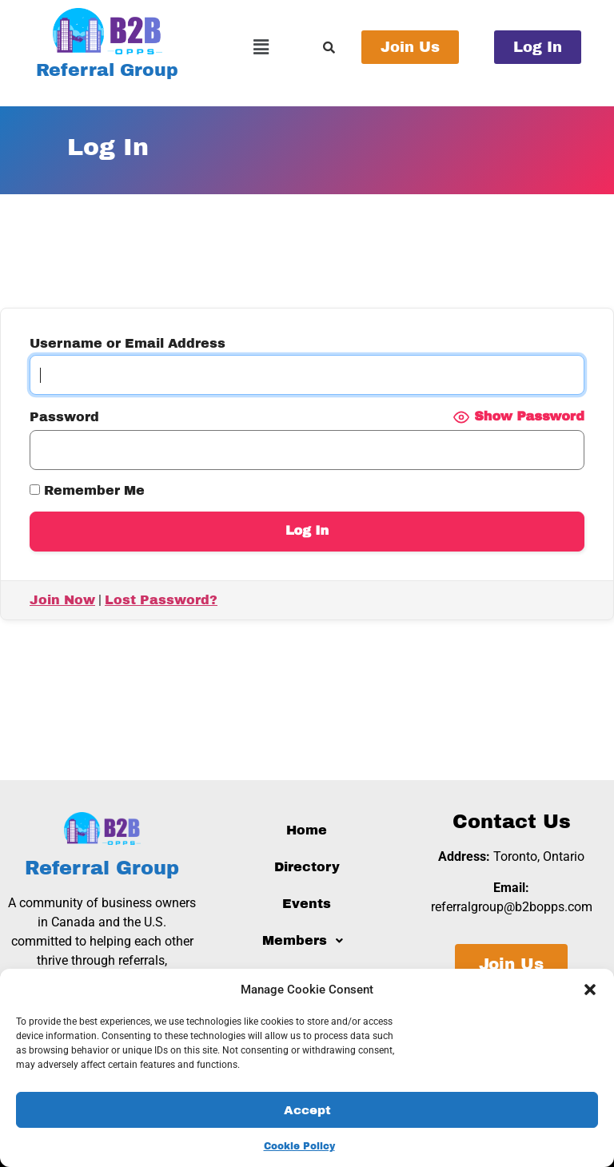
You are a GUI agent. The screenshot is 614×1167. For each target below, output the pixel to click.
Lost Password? (161, 600)
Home (306, 830)
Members (307, 940)
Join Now (62, 600)
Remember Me (87, 490)
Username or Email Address (127, 343)
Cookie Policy (299, 1146)
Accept (307, 1110)
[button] (590, 990)
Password (64, 417)
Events (306, 903)
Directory (307, 867)
